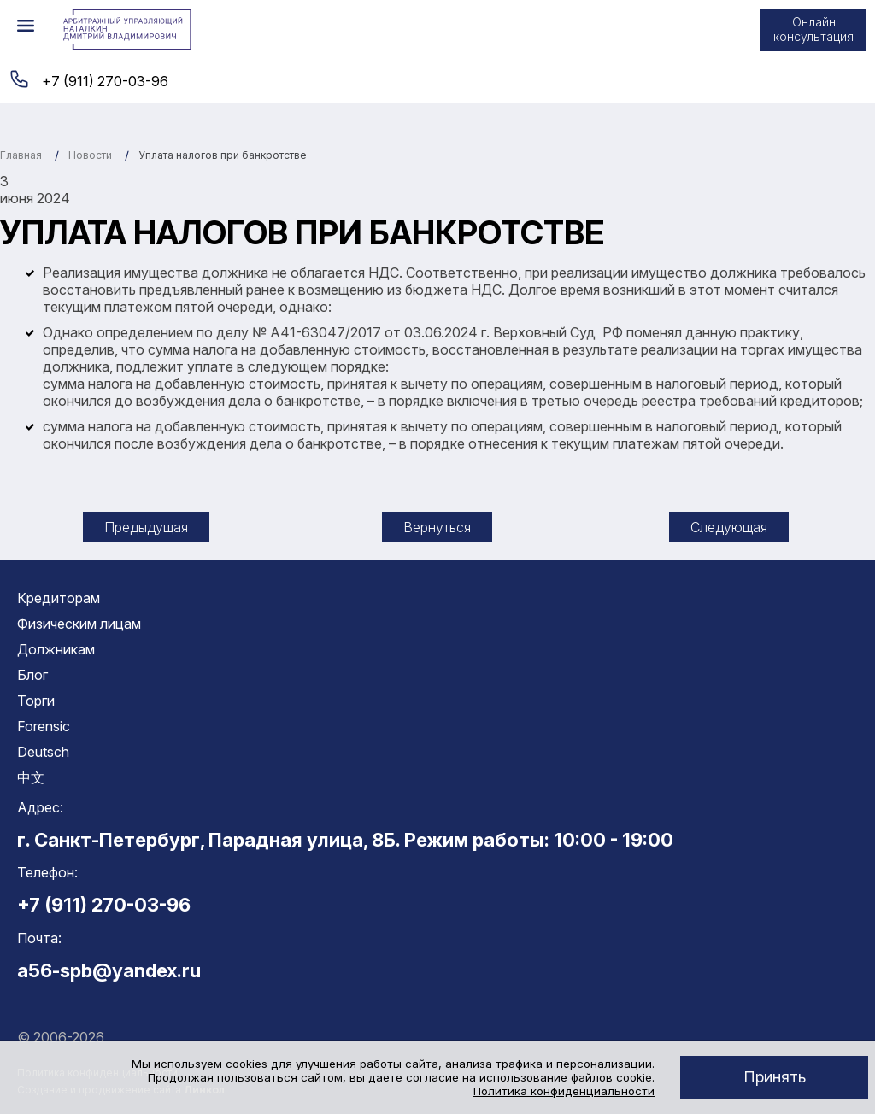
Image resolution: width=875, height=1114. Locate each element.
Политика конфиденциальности (564, 1091)
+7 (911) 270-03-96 (105, 81)
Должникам (56, 649)
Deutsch (43, 751)
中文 (30, 777)
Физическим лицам (79, 623)
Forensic (43, 726)
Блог (32, 674)
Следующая (728, 527)
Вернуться (437, 527)
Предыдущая (146, 527)
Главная (21, 155)
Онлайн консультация (813, 29)
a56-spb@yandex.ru (109, 970)
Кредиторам (58, 598)
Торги (36, 700)
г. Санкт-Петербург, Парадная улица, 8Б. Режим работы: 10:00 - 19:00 (345, 840)
